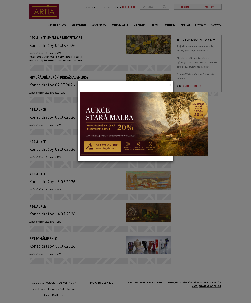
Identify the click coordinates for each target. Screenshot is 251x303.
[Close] (170, 85)
